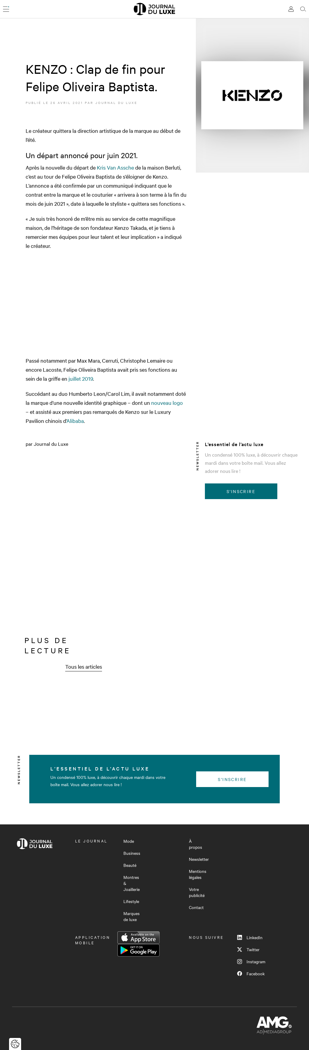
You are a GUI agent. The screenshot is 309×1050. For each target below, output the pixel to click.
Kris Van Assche (115, 167)
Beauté (129, 865)
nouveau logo (167, 402)
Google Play (138, 950)
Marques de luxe (131, 916)
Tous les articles (83, 666)
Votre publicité (197, 892)
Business (131, 853)
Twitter (248, 949)
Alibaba (75, 420)
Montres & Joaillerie (131, 883)
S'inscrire (241, 491)
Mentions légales (197, 874)
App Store (138, 937)
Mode (128, 841)
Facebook (251, 973)
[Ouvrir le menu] (6, 9)
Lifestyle (131, 901)
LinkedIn (250, 937)
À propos (195, 844)
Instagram (251, 961)
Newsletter (199, 859)
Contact (196, 907)
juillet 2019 (80, 378)
